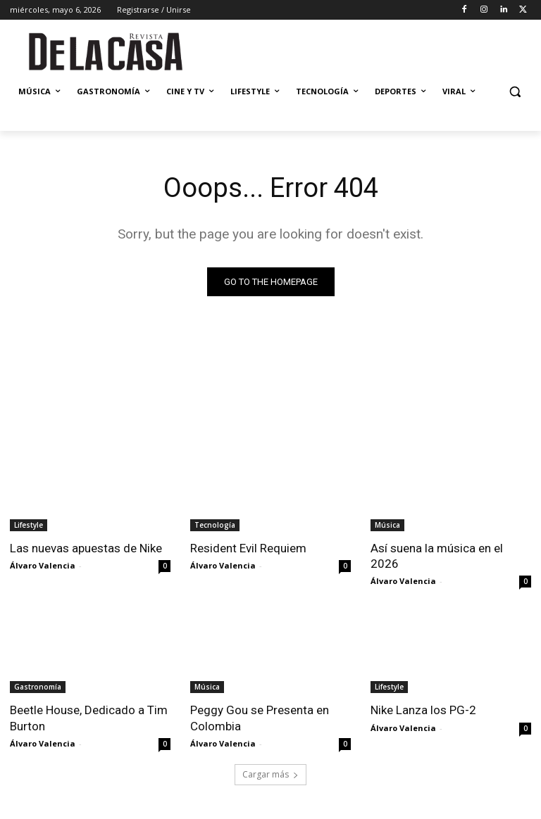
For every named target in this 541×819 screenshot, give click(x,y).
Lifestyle (28, 525)
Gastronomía (37, 687)
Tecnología (214, 525)
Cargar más (270, 774)
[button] (514, 91)
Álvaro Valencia (42, 565)
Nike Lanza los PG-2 (423, 710)
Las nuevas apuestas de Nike (86, 548)
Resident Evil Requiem (248, 548)
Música (387, 525)
